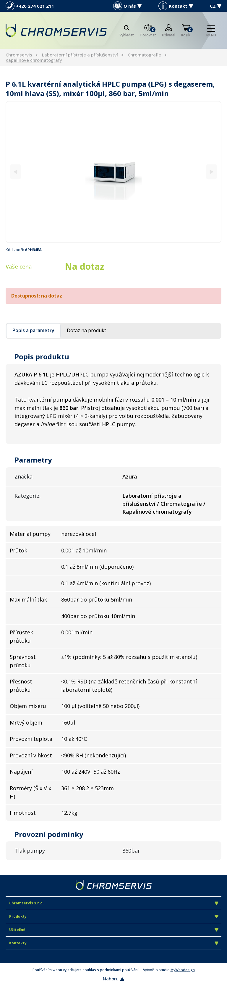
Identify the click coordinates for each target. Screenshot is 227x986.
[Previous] (15, 172)
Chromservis (19, 55)
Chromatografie (144, 55)
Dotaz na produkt (86, 330)
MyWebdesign (183, 969)
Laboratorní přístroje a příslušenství (80, 55)
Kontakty (113, 942)
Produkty (113, 916)
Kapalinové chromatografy (34, 60)
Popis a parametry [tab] (33, 330)
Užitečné (113, 929)
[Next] (211, 172)
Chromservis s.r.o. (113, 903)
